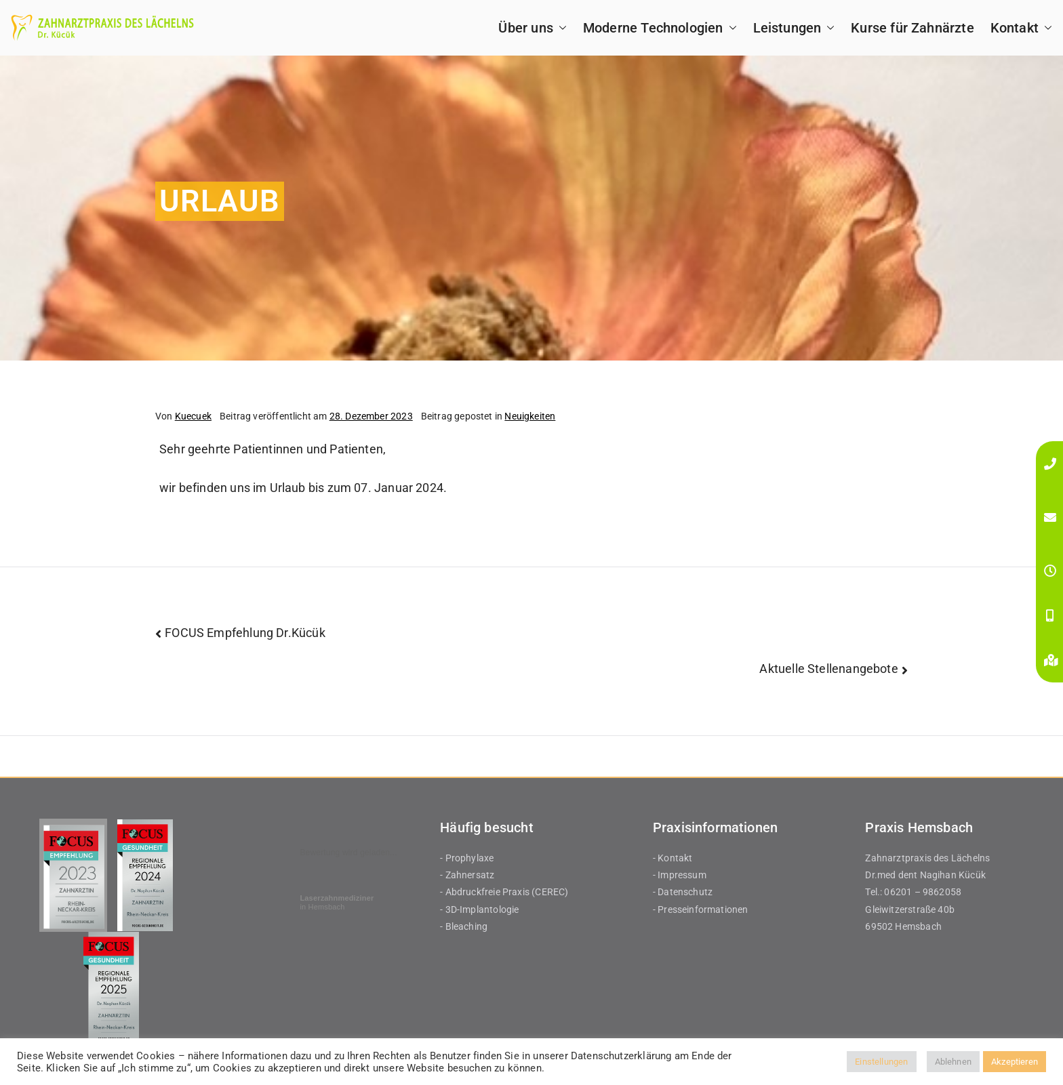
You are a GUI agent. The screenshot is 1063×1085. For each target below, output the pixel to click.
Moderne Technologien (660, 27)
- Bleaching (463, 926)
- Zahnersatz (467, 874)
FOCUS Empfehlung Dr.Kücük (245, 633)
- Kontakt (673, 858)
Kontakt (1021, 27)
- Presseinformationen (700, 909)
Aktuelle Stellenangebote (828, 668)
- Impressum (679, 874)
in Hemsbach (337, 902)
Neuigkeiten (529, 416)
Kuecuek (193, 416)
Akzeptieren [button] (1014, 1062)
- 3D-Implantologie (479, 909)
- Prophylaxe (467, 858)
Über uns (532, 27)
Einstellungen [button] (881, 1062)
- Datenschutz (683, 891)
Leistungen (794, 27)
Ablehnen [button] (953, 1062)
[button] (560, 27)
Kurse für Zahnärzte (912, 28)
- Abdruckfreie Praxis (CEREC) (504, 891)
